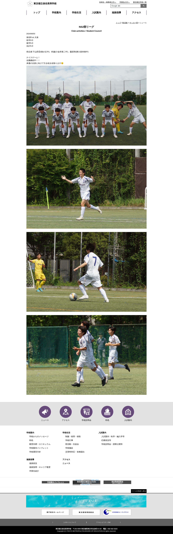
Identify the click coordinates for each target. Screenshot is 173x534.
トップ (36, 12)
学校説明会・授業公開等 (112, 444)
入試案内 (96, 12)
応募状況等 (106, 440)
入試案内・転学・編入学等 (112, 436)
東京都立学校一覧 (140, 2)
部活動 (124, 23)
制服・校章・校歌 (73, 436)
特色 (31, 440)
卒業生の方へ (125, 2)
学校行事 (69, 440)
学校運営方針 (35, 452)
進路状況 (33, 463)
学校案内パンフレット (39, 448)
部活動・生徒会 (72, 444)
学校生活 (76, 12)
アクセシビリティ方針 (103, 522)
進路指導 (116, 12)
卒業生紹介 (34, 471)
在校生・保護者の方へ (107, 2)
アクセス (136, 12)
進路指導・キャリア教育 (39, 467)
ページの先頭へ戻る (139, 491)
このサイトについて (69, 522)
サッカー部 (134, 23)
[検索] (125, 6)
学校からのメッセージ (39, 436)
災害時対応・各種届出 (75, 452)
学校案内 (56, 12)
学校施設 (69, 448)
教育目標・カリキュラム (39, 444)
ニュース (66, 463)
